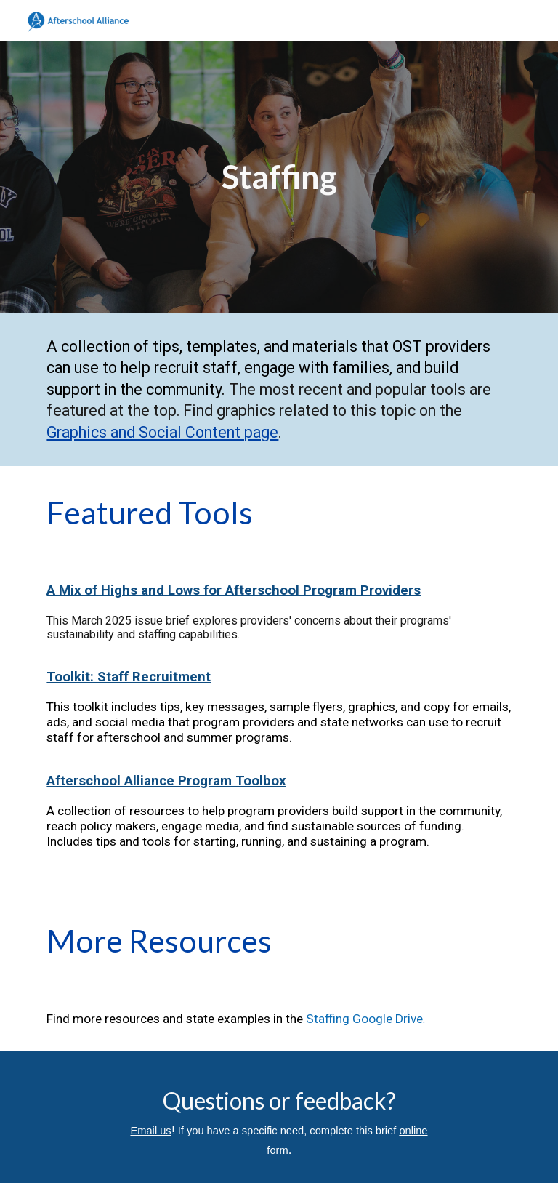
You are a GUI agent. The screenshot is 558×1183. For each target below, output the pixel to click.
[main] (278, 177)
